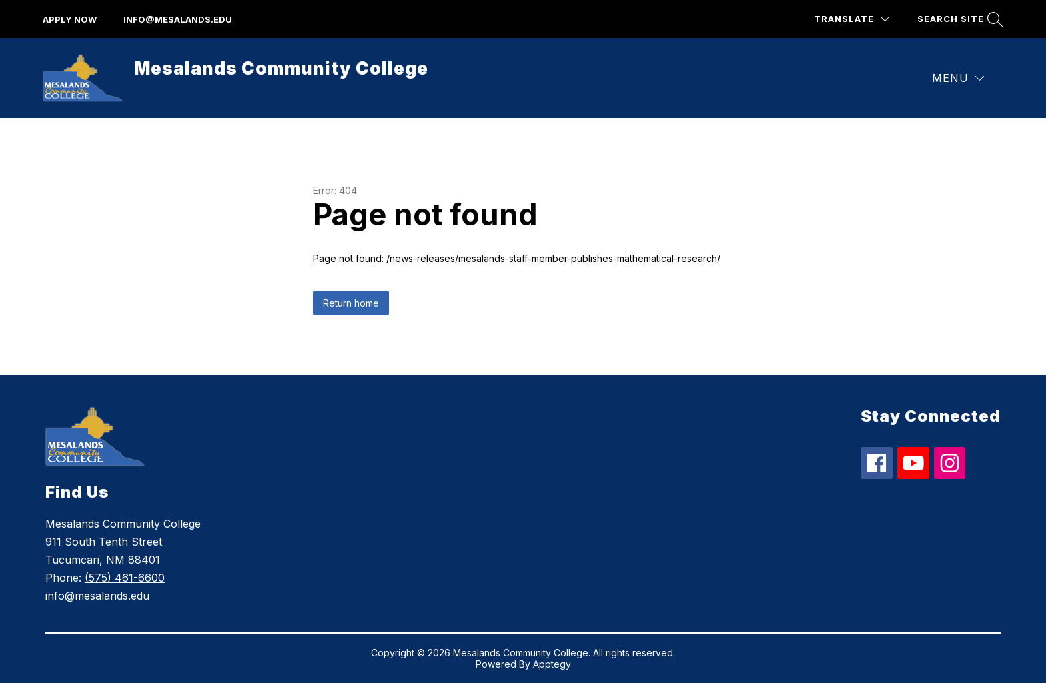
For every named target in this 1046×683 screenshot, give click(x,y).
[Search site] (958, 19)
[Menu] (958, 78)
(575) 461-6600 (125, 577)
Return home (351, 303)
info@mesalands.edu (177, 19)
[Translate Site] (852, 19)
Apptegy (552, 664)
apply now (70, 19)
